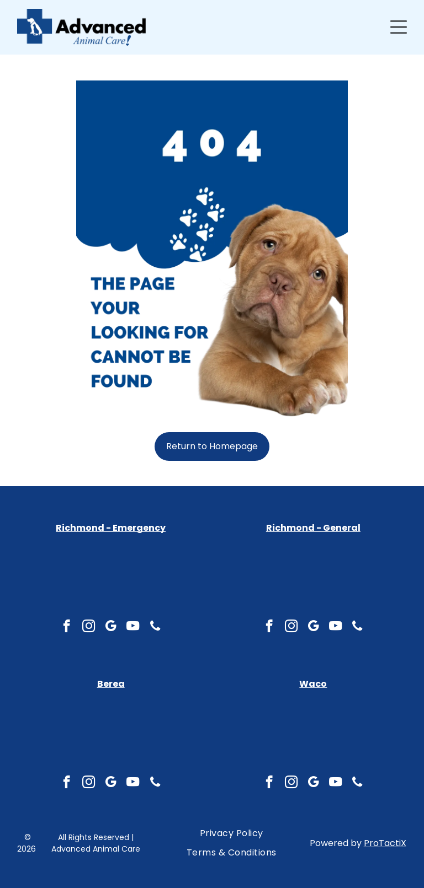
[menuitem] (232, 833)
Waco (313, 683)
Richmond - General (313, 527)
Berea (111, 683)
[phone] (155, 783)
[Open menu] (398, 27)
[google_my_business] (110, 783)
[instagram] (88, 783)
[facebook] (66, 783)
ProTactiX (385, 843)
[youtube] (132, 783)
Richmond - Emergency (111, 527)
